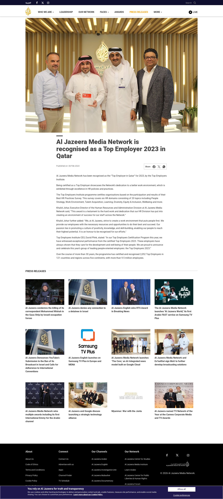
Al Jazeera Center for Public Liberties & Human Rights (137, 477)
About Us (29, 459)
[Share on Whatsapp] (164, 166)
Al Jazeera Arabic (99, 459)
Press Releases (139, 12)
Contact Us (63, 459)
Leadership (66, 12)
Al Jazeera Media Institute (136, 464)
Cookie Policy (31, 481)
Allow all (181, 489)
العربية (28, 3)
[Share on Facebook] (154, 166)
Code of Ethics (31, 464)
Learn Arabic (130, 470)
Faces (104, 12)
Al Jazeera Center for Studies (137, 459)
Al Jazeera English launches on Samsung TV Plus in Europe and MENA (85, 361)
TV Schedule (64, 481)
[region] (111, 492)
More (158, 12)
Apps (61, 470)
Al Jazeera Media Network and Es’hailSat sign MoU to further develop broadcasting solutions (170, 361)
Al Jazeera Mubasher (101, 475)
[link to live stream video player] (193, 9)
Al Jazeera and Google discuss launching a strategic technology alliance (85, 414)
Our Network (86, 12)
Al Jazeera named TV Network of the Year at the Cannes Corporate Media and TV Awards (174, 414)
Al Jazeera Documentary (102, 481)
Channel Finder (65, 475)
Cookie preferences (181, 495)
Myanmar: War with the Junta (127, 411)
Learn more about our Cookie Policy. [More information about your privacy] (88, 494)
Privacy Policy (31, 475)
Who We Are (46, 12)
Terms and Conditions (35, 470)
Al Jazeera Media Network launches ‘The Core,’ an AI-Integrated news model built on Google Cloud (130, 361)
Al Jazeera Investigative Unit (104, 470)
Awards (119, 12)
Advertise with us (66, 464)
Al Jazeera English (100, 464)
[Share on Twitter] (159, 166)
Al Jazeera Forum (132, 484)
